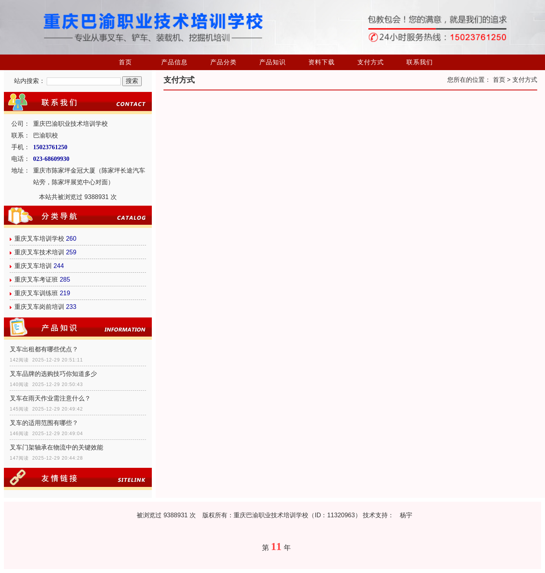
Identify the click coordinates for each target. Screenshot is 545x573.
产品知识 (272, 62)
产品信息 (174, 62)
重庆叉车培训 (33, 266)
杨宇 (406, 515)
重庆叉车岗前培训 (39, 306)
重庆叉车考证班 (36, 279)
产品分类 (223, 62)
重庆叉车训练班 (36, 293)
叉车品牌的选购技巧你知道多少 (53, 373)
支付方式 (370, 62)
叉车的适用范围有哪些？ (44, 423)
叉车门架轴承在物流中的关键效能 (56, 447)
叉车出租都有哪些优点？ (44, 349)
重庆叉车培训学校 (39, 238)
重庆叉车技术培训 (39, 252)
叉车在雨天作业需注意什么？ (50, 398)
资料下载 (321, 62)
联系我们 (419, 62)
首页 (125, 62)
